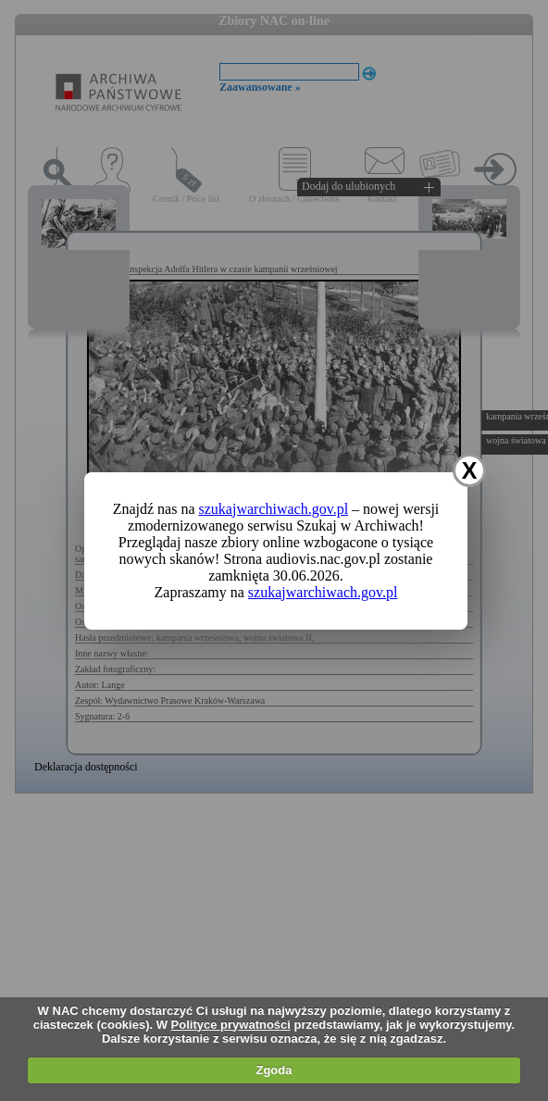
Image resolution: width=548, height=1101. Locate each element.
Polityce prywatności (231, 1025)
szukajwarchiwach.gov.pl (274, 509)
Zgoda (273, 1070)
